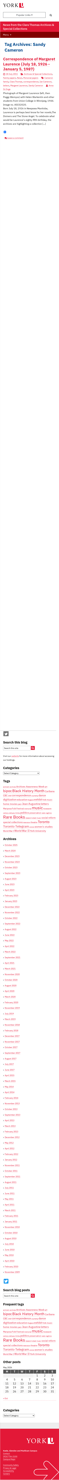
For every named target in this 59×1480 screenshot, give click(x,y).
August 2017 (10, 1058)
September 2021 (12, 957)
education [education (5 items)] (22, 799)
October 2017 (11, 1047)
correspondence (31, 81)
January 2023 (11, 901)
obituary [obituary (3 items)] (12, 813)
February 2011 (11, 1216)
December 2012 (12, 1137)
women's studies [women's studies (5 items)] (44, 826)
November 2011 (12, 1165)
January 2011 (11, 1221)
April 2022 (9, 946)
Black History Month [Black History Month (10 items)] (28, 790)
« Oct (5, 1398)
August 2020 (10, 985)
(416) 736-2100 (10, 1456)
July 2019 (9, 1013)
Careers (6, 1474)
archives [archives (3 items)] (13, 787)
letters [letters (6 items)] (45, 804)
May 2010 (9, 1255)
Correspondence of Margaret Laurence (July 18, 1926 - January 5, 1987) (29, 64)
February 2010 (11, 1266)
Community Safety (11, 1465)
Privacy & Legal (9, 1468)
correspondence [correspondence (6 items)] (21, 795)
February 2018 (11, 1030)
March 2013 (10, 1126)
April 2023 (9, 890)
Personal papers (30, 78)
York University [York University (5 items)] (38, 830)
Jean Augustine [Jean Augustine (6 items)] (31, 804)
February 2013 (11, 1131)
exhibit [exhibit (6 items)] (38, 799)
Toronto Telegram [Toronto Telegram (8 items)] (16, 826)
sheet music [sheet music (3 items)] (36, 818)
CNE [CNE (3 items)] (9, 796)
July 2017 (9, 1064)
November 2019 (12, 1008)
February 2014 (11, 1098)
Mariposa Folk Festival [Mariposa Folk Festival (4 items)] (13, 808)
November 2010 (12, 1227)
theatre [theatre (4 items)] (34, 822)
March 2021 (10, 968)
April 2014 (9, 1092)
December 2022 (12, 907)
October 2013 (11, 1109)
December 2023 (12, 856)
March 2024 (10, 850)
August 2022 (10, 929)
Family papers (9, 78)
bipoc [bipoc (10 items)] (7, 790)
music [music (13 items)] (37, 807)
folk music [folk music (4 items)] (47, 799)
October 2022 (11, 918)
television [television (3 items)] (26, 822)
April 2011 (9, 1204)
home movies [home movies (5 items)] (10, 803)
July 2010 (9, 1244)
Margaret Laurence (19, 85)
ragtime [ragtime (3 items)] (49, 813)
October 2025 (11, 845)
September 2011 (12, 1176)
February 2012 (11, 1154)
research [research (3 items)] (28, 818)
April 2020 (9, 991)
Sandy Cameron (36, 85)
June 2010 (9, 1249)
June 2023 (9, 884)
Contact (6, 1453)
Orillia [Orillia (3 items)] (17, 813)
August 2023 (10, 878)
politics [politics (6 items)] (24, 812)
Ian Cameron (46, 81)
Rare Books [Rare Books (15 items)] (14, 817)
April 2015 (9, 1075)
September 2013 (12, 1114)
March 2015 (10, 1081)
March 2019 (10, 1019)
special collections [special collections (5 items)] (13, 822)
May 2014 (9, 1086)
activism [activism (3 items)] (6, 787)
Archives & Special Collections (38, 74)
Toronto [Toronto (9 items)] (44, 821)
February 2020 (11, 1002)
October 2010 (11, 1232)
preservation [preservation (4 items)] (35, 813)
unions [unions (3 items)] (31, 827)
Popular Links (24, 14)
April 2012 (9, 1148)
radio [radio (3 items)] (43, 813)
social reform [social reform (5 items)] (49, 817)
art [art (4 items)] (46, 786)
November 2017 (12, 1041)
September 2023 (12, 873)
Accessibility (8, 1471)
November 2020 (12, 974)
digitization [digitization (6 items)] (9, 799)
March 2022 (10, 951)
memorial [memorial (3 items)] (27, 809)
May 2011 (9, 1199)
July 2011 (9, 1187)
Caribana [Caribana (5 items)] (50, 791)
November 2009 (12, 1272)
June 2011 (9, 1193)
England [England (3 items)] (31, 800)
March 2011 (10, 1210)
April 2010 (9, 1261)
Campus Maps (9, 1459)
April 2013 (9, 1120)
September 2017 (12, 1053)
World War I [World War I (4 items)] (8, 831)
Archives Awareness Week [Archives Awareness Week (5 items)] (30, 786)
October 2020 (11, 979)
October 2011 (11, 1171)
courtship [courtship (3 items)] (34, 796)
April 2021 (9, 963)
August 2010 (10, 1238)
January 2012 (11, 1159)
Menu (6, 34)
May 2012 (9, 1142)
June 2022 (9, 935)
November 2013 (12, 1103)
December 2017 (12, 1036)
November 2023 (12, 862)
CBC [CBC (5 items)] (5, 795)
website (15, 756)
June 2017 (9, 1069)
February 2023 (11, 895)
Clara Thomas (16, 81)
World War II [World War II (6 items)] (22, 830)
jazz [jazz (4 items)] (20, 804)
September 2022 (12, 923)
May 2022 (9, 940)
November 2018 (12, 1024)
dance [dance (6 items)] (42, 795)
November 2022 (12, 912)
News (19, 78)
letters (6, 85)
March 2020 (10, 996)
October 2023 (11, 867)
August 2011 (10, 1182)
